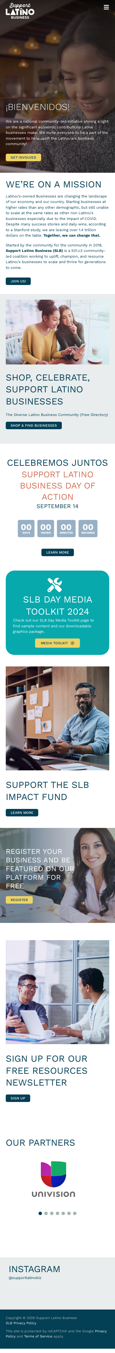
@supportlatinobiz (25, 1278)
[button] (40, 1213)
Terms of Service (38, 1336)
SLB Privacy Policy (21, 1323)
